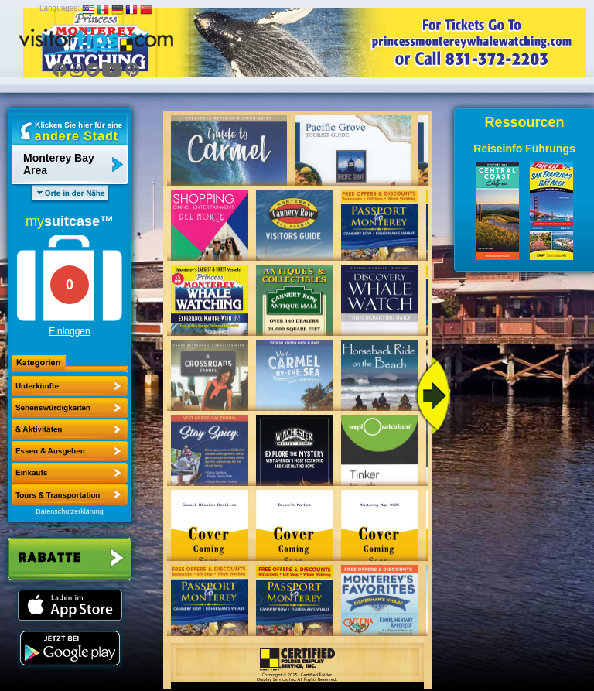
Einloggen (69, 331)
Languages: (59, 8)
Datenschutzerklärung (70, 511)
